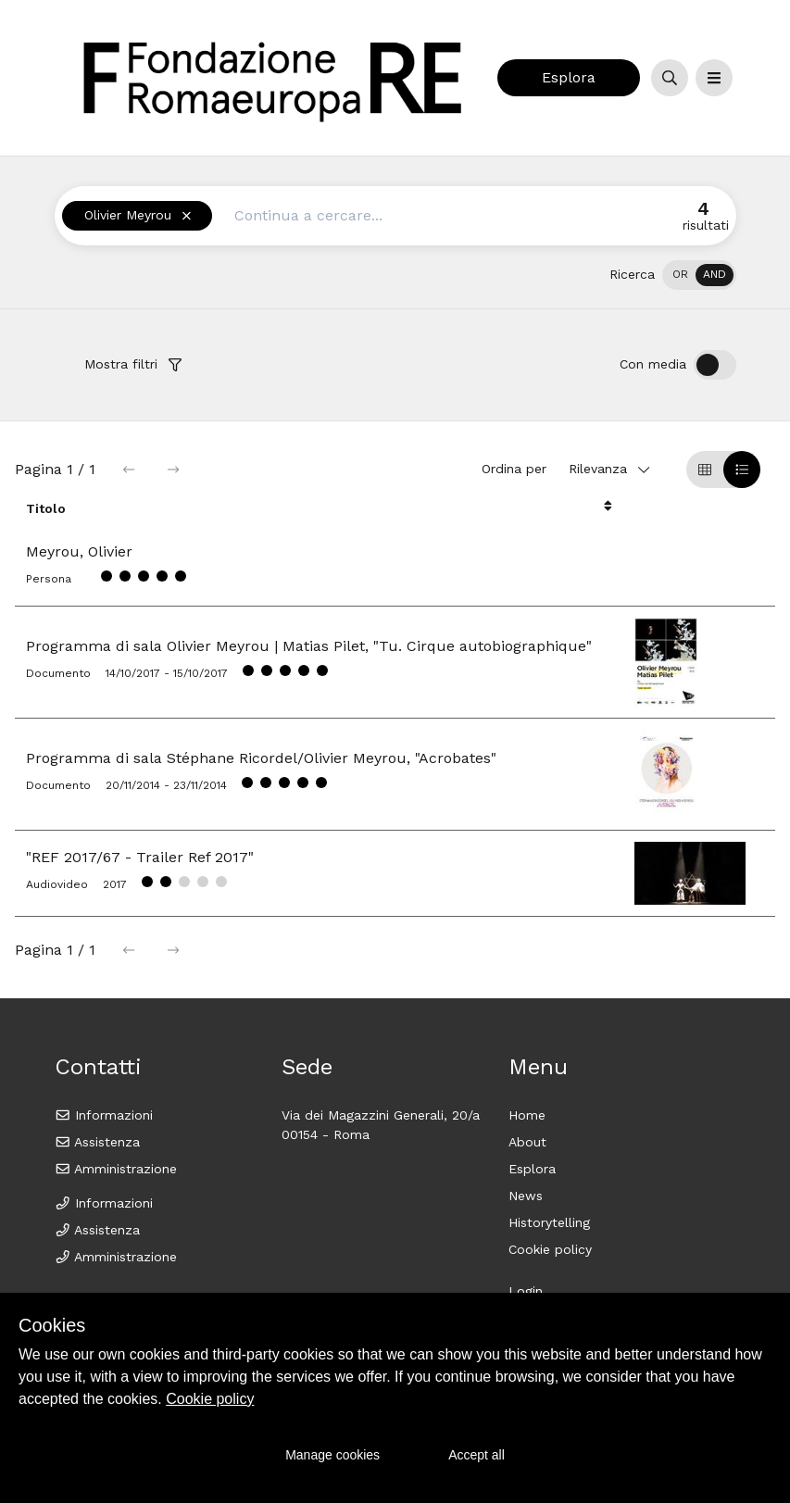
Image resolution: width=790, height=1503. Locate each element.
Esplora (569, 77)
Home (526, 1115)
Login (525, 1291)
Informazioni (104, 1115)
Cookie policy (550, 1249)
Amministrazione (116, 1168)
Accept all (476, 1454)
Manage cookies (332, 1454)
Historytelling (549, 1222)
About (527, 1141)
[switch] (699, 275)
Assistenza (98, 1141)
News (525, 1195)
